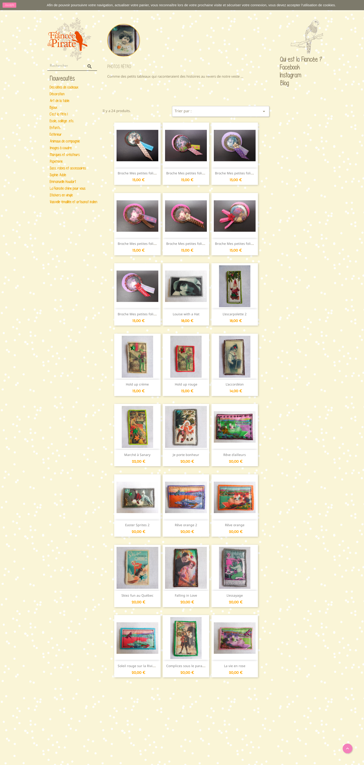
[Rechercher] (72, 66)
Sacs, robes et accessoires (68, 168)
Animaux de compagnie (65, 141)
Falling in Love (186, 595)
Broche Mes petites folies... (139, 173)
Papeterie (56, 161)
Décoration (57, 94)
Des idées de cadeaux (64, 87)
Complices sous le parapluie (188, 666)
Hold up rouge (186, 384)
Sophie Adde (58, 175)
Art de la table (59, 101)
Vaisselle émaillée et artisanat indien (73, 202)
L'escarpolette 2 (235, 314)
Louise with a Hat (186, 314)
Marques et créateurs (65, 155)
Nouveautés (62, 78)
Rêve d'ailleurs (234, 454)
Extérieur (56, 134)
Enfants (55, 128)
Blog (284, 83)
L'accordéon (235, 384)
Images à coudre (61, 148)
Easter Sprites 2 (137, 525)
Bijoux (53, 107)
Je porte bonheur (186, 454)
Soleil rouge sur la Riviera (138, 666)
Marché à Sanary (137, 454)
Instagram (284, 75)
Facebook (284, 67)
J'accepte (9, 5)
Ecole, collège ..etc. (62, 121)
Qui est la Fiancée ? (284, 60)
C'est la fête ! (59, 114)
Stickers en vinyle (61, 195)
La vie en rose (234, 666)
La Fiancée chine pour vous (67, 188)
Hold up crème (137, 384)
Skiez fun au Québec (137, 595)
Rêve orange (234, 525)
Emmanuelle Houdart (63, 182)
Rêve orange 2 (186, 525)
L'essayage (235, 595)
